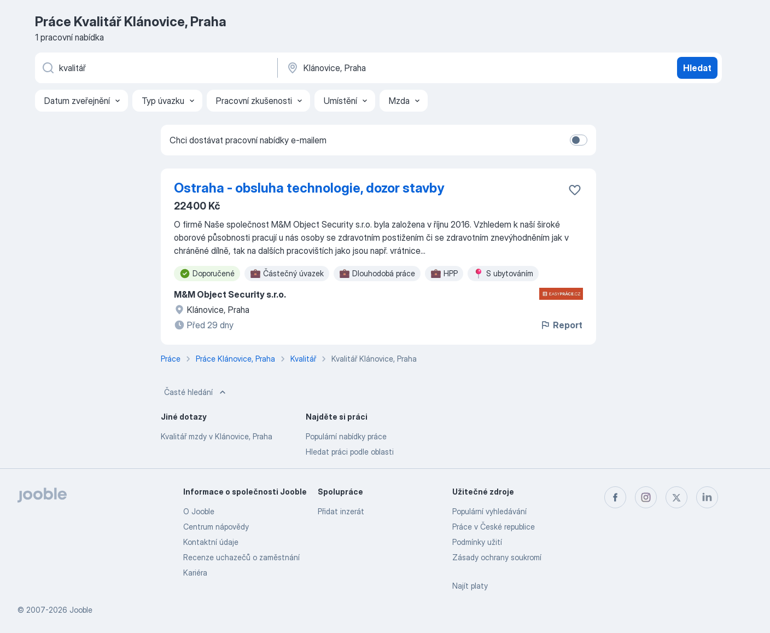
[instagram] (646, 497)
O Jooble (198, 511)
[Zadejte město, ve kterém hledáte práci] (399, 68)
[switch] (578, 140)
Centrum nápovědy (216, 526)
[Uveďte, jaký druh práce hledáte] (155, 68)
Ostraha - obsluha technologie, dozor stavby (309, 188)
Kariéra (195, 572)
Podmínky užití (477, 542)
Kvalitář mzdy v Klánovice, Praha (216, 436)
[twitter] (676, 497)
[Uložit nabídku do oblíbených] (574, 189)
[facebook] (615, 497)
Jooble (80, 609)
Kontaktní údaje (210, 542)
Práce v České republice (493, 526)
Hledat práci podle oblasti (350, 451)
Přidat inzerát (341, 511)
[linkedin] (707, 497)
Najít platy (470, 585)
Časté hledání (196, 392)
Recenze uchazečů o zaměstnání (241, 557)
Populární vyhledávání (489, 511)
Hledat (697, 67)
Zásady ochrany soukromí (496, 557)
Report (561, 325)
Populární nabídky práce (346, 436)
